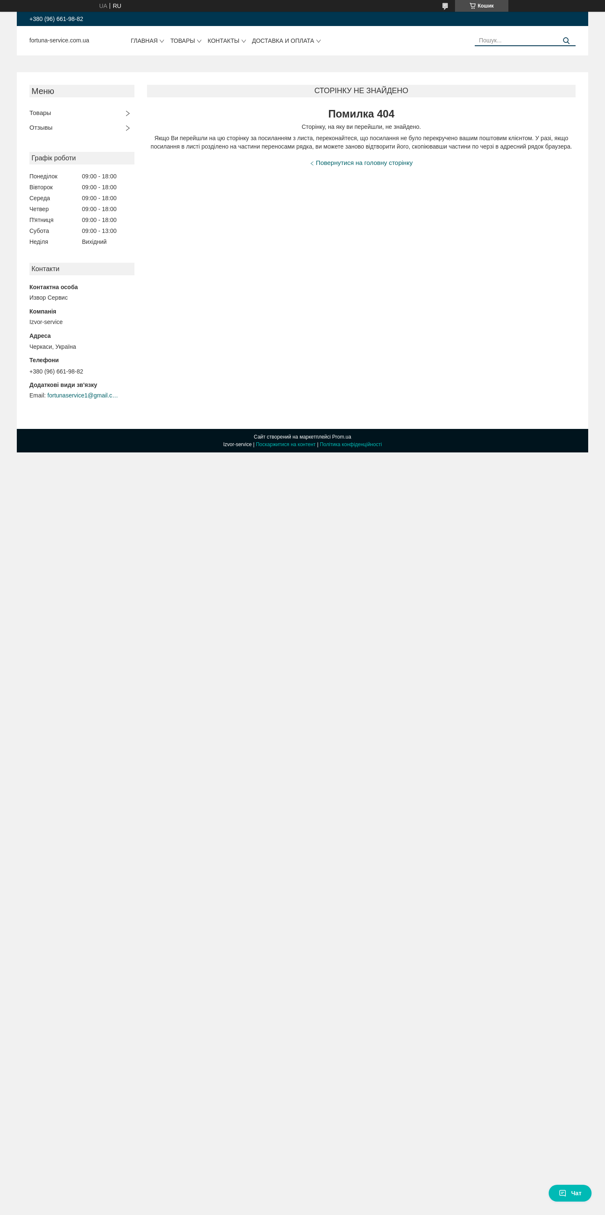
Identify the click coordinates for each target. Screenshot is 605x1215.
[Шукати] (566, 41)
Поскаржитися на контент (286, 444)
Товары (182, 40)
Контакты (223, 40)
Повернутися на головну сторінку (364, 162)
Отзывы (41, 127)
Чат (570, 1193)
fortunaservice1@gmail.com (83, 395)
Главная (144, 40)
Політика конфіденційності (351, 444)
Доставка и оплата (283, 40)
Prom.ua (341, 437)
